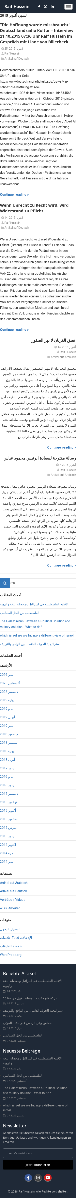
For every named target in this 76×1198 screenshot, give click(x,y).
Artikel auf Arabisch (63, 357)
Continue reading (13, 195)
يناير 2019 (7, 726)
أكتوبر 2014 (8, 845)
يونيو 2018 (7, 751)
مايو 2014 (6, 853)
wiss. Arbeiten (10, 908)
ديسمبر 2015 (9, 794)
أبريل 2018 (7, 760)
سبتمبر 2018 (8, 743)
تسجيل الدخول (9, 929)
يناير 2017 (7, 768)
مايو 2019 (6, 709)
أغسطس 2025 (10, 683)
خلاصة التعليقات (11, 946)
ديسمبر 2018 (9, 734)
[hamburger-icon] (68, 7)
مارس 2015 (8, 828)
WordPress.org (10, 955)
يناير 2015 (7, 836)
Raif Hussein (16, 6)
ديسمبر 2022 (9, 692)
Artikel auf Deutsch (16, 58)
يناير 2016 (7, 785)
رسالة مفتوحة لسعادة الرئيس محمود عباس (39, 458)
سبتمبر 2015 (8, 819)
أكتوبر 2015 (8, 810)
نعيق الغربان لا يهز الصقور (53, 340)
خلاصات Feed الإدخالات (16, 938)
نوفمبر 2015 (8, 802)
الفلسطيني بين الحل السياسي (20, 613)
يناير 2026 (7, 675)
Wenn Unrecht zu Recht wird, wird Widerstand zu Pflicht (34, 208)
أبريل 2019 (7, 717)
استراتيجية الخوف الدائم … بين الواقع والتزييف (30, 644)
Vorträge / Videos (12, 900)
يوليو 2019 (7, 700)
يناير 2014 (7, 862)
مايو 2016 (6, 777)
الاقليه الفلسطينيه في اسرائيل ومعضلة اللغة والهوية (34, 604)
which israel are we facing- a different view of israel (37, 635)
